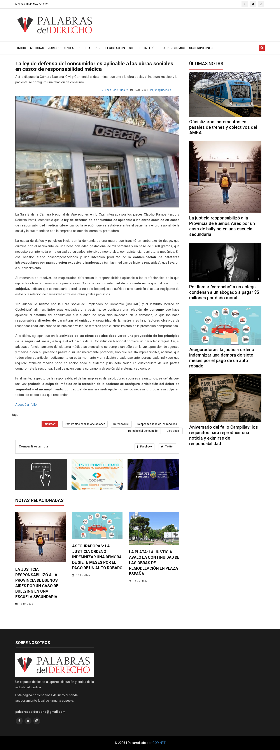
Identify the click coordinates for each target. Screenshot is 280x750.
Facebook (144, 446)
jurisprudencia (160, 90)
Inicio (21, 48)
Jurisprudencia (61, 48)
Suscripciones (201, 48)
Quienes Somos (173, 48)
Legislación (115, 48)
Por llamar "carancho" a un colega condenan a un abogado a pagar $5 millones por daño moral (224, 292)
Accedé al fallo (26, 405)
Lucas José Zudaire (114, 90)
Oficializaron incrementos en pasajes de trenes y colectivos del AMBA (223, 127)
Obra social (173, 430)
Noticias (37, 48)
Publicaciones (90, 48)
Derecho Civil (121, 424)
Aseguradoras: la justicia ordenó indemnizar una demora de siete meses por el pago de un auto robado (97, 557)
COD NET (159, 743)
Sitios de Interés (143, 48)
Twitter (167, 446)
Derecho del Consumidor (143, 430)
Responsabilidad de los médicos (157, 424)
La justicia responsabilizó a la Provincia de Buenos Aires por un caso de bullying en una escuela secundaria (222, 226)
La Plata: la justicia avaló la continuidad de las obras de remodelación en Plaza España (154, 563)
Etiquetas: (50, 424)
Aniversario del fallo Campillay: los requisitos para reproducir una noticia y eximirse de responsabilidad (223, 435)
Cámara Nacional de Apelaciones (85, 424)
